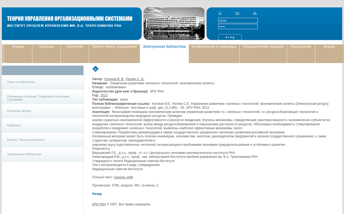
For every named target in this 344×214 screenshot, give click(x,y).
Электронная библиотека (164, 46)
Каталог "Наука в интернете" (26, 139)
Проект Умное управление (114, 46)
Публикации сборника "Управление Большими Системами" (38, 98)
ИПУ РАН (99, 204)
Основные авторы (19, 110)
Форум (329, 46)
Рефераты (14, 125)
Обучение (74, 46)
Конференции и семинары (213, 46)
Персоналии (300, 46)
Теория (18, 46)
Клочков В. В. (114, 79)
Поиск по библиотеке (21, 81)
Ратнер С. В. (135, 79)
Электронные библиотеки (24, 154)
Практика (46, 46)
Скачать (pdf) (123, 177)
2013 (104, 95)
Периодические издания (263, 46)
